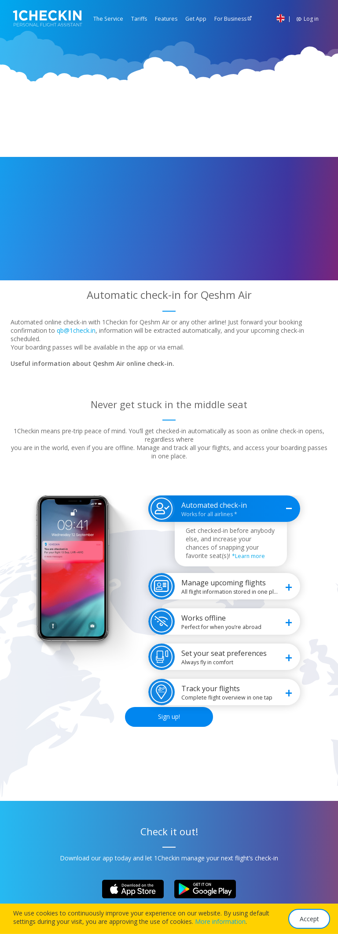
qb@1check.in (76, 330)
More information (220, 921)
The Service (108, 18)
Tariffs (139, 18)
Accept (309, 919)
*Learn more (248, 556)
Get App (195, 18)
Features (166, 18)
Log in (306, 18)
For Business (230, 18)
